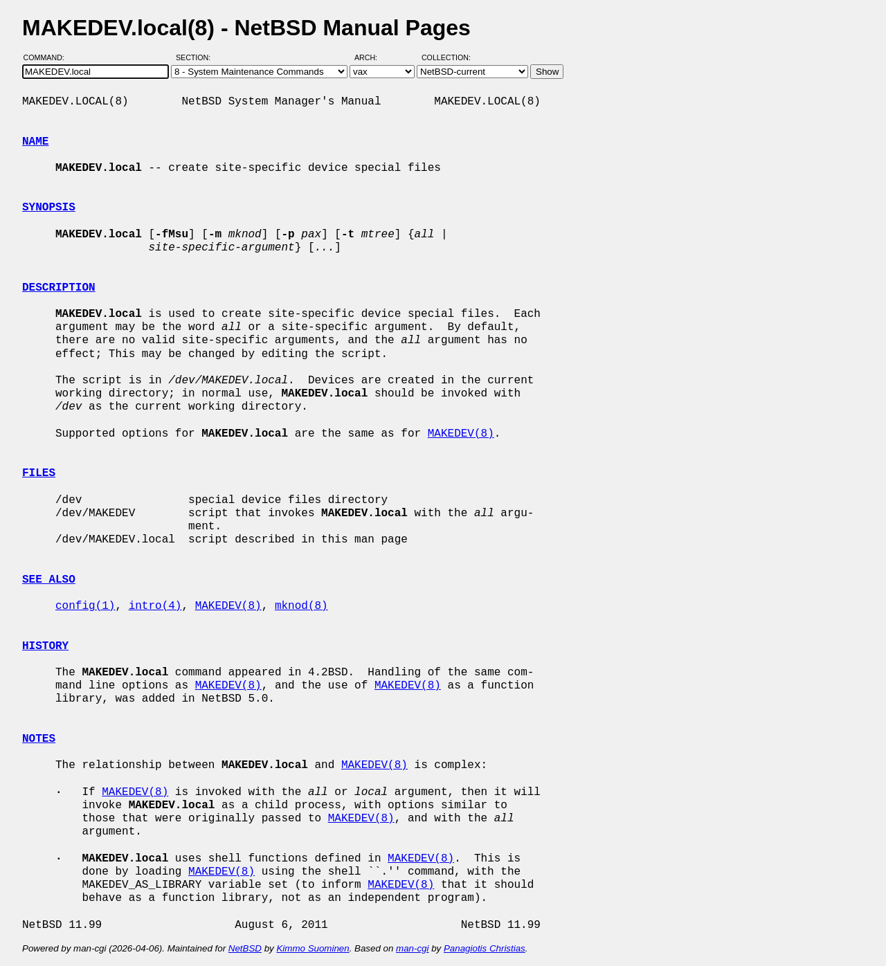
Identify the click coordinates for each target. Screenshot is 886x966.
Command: (48, 57)
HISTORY (45, 646)
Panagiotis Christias (484, 948)
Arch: (372, 57)
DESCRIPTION (59, 287)
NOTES (38, 739)
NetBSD (245, 948)
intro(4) (155, 606)
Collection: (446, 57)
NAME (35, 141)
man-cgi (412, 948)
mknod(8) (301, 606)
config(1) (85, 606)
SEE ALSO (48, 579)
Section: (196, 57)
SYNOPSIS (48, 207)
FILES (38, 473)
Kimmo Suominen (312, 948)
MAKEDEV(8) (461, 433)
